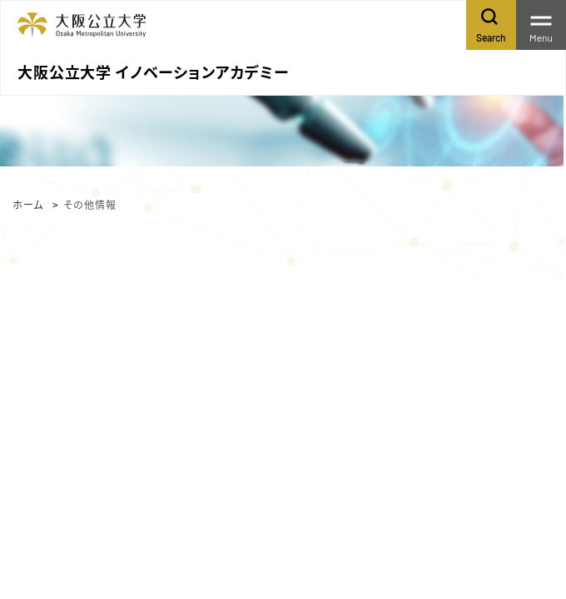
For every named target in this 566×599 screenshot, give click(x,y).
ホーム (27, 204)
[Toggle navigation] (541, 25)
